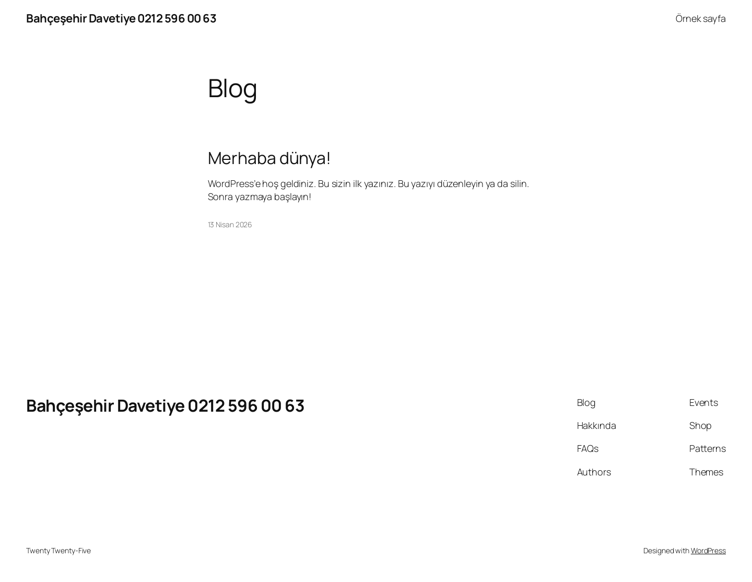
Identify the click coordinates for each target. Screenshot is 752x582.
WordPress (708, 550)
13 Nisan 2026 (230, 224)
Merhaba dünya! (270, 157)
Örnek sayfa (701, 18)
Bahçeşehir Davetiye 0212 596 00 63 (121, 18)
